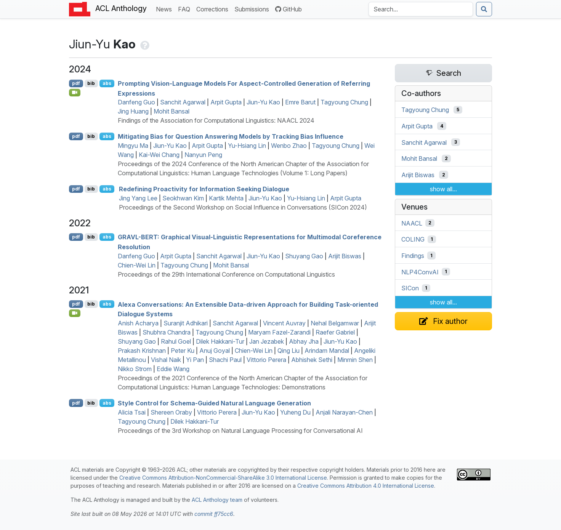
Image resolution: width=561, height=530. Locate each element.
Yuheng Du (295, 412)
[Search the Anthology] (421, 9)
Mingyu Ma (133, 145)
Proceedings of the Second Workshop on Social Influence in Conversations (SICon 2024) (243, 207)
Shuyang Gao (304, 256)
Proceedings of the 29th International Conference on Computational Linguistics (226, 274)
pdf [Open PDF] (76, 83)
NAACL (411, 223)
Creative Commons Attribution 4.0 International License (365, 485)
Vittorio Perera (266, 359)
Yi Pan (195, 359)
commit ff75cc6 (213, 514)
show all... (443, 189)
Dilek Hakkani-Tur (220, 341)
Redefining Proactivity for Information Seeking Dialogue (204, 189)
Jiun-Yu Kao (263, 102)
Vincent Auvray (284, 323)
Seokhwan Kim (183, 198)
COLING (413, 239)
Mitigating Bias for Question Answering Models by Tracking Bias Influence (230, 136)
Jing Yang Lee (138, 198)
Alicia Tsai (132, 412)
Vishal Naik (166, 359)
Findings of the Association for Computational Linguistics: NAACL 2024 (216, 120)
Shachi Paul (225, 359)
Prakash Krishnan (142, 350)
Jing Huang (133, 111)
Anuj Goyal (214, 350)
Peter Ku (182, 350)
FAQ (185, 8)
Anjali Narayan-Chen (344, 412)
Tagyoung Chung (344, 102)
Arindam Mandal (327, 350)
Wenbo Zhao (289, 145)
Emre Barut (300, 102)
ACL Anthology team (217, 499)
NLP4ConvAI (420, 271)
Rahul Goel (176, 341)
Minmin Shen (355, 359)
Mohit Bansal (171, 111)
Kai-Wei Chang (159, 155)
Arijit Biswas (344, 256)
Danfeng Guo (136, 102)
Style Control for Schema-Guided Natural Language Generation (214, 403)
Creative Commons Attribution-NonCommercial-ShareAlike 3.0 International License (223, 477)
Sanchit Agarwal (182, 102)
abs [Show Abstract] (107, 83)
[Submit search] (484, 9)
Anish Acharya (138, 323)
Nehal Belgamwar (335, 323)
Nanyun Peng (203, 155)
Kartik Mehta (226, 198)
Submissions (253, 8)
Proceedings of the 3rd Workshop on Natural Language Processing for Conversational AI (240, 430)
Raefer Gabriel (335, 332)
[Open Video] (74, 92)
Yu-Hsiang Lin (247, 145)
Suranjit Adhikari (185, 323)
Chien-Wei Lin (136, 265)
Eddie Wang (173, 369)
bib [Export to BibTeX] (91, 83)
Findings (412, 255)
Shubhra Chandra (167, 332)
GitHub (288, 9)
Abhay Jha (304, 341)
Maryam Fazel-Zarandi (279, 332)
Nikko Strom (135, 369)
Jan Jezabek (266, 341)
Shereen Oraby (171, 412)
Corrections (213, 8)
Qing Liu (288, 350)
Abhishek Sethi (311, 359)
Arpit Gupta (226, 102)
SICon (410, 288)
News (165, 8)
